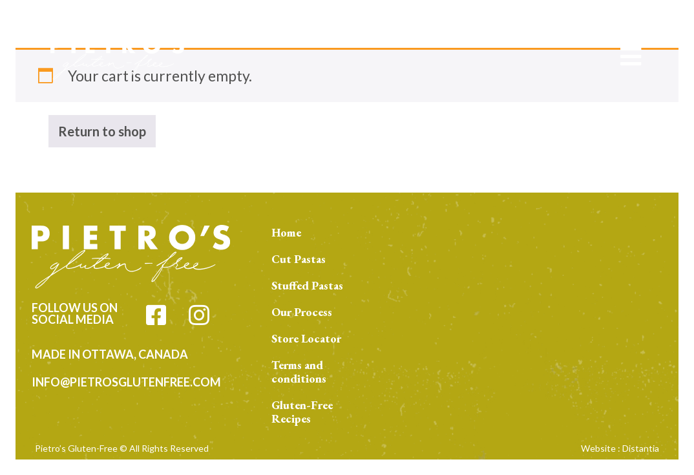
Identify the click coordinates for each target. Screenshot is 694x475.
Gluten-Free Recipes (302, 411)
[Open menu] (631, 56)
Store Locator (306, 338)
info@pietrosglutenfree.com (126, 382)
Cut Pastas (298, 258)
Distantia (640, 448)
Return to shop (102, 131)
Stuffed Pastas (307, 285)
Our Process (301, 311)
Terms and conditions (298, 371)
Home (286, 232)
